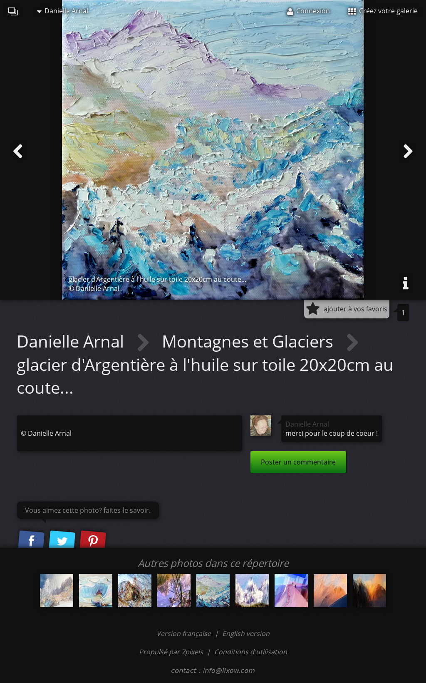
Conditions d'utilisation (250, 651)
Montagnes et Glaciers (249, 341)
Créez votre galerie (383, 10)
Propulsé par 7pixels (171, 651)
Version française (184, 633)
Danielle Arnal (62, 10)
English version (246, 633)
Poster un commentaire (298, 462)
